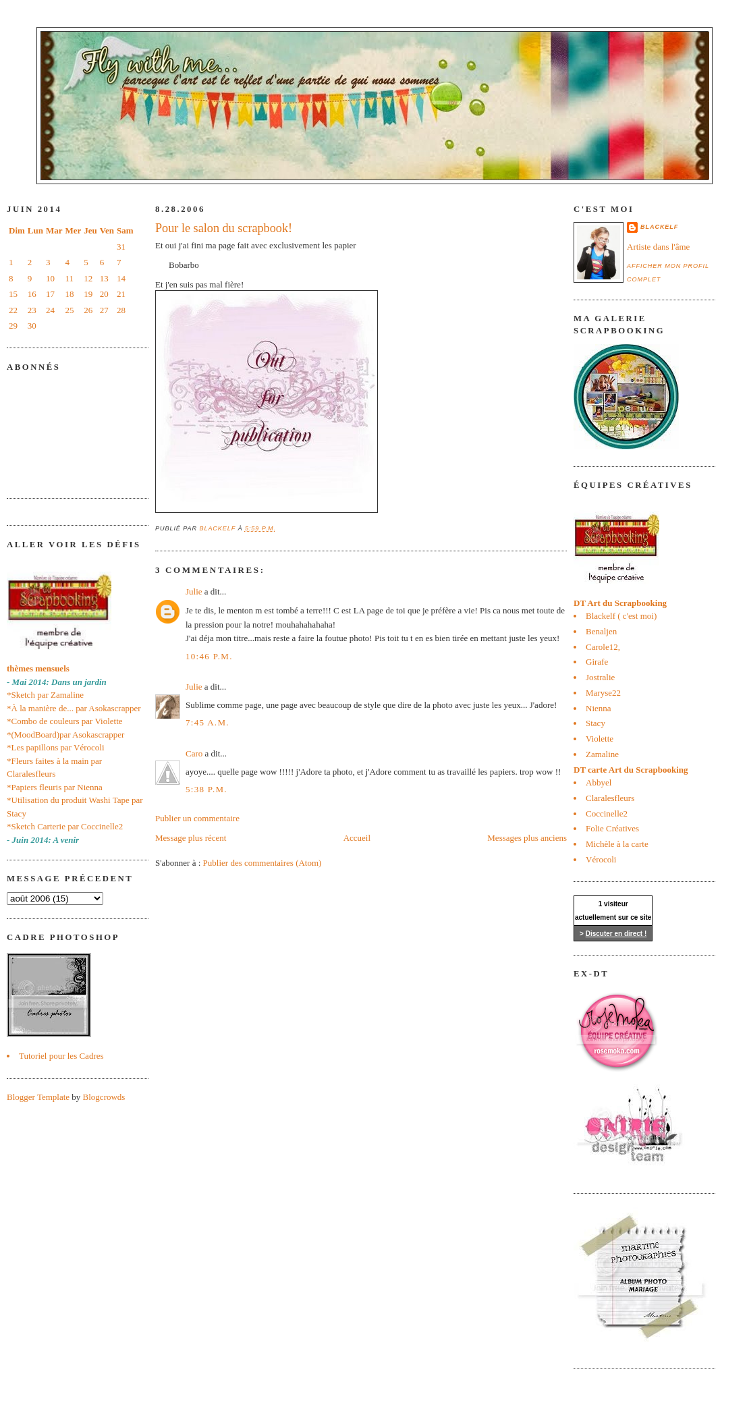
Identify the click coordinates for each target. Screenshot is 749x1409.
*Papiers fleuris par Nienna (55, 787)
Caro (194, 753)
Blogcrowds (104, 1097)
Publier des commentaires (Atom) (262, 863)
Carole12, (603, 647)
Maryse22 (603, 693)
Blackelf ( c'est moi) (621, 616)
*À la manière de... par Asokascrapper (74, 708)
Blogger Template (38, 1097)
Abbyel (598, 782)
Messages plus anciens (527, 838)
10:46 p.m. (209, 656)
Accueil (356, 838)
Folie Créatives (612, 828)
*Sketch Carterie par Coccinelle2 (65, 826)
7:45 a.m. (207, 722)
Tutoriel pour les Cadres (61, 1056)
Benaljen (601, 631)
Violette (599, 739)
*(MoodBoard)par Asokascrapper (65, 734)
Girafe (597, 662)
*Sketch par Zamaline (45, 695)
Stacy (595, 723)
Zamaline (602, 754)
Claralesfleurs (610, 798)
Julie (194, 591)
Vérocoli (601, 859)
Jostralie (600, 677)
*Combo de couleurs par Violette (65, 721)
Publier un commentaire (197, 818)
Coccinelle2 (607, 813)
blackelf (659, 226)
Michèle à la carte (617, 844)
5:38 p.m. (206, 789)
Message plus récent (190, 838)
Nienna (598, 708)
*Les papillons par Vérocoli (56, 747)
